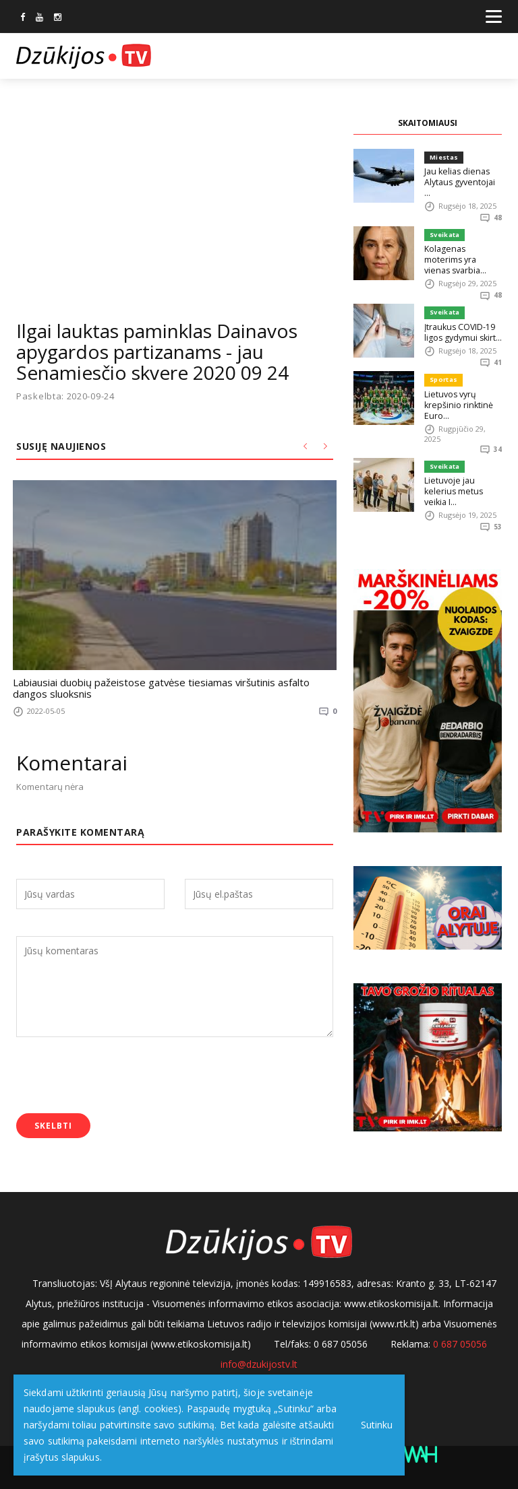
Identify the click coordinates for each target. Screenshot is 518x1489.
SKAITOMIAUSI (427, 123)
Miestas (443, 157)
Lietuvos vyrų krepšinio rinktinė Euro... (456, 383)
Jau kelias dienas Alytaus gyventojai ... (460, 176)
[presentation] (118, 1073)
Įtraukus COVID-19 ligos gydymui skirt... (460, 310)
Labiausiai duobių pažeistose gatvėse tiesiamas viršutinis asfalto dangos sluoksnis (162, 686)
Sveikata (444, 224)
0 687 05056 (460, 1341)
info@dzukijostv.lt (259, 1361)
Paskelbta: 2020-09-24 (65, 396)
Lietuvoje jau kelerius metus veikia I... (463, 464)
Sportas (442, 359)
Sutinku (372, 1424)
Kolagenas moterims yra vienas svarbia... (461, 243)
